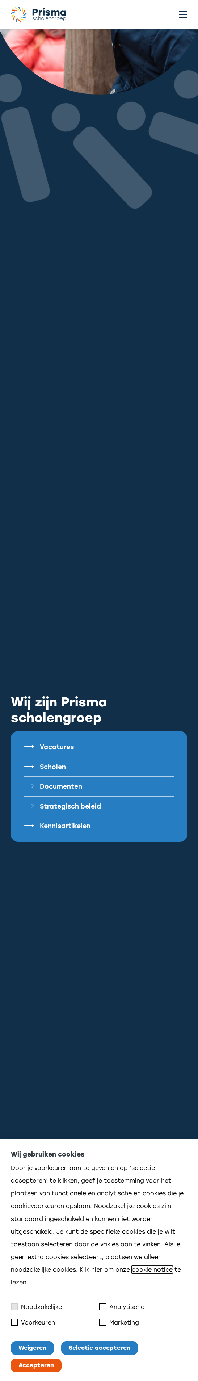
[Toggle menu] (182, 14)
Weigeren (32, 1347)
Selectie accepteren (99, 1347)
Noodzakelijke (36, 1306)
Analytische (121, 1306)
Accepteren (36, 1365)
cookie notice (152, 1269)
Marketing (119, 1322)
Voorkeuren (33, 1322)
